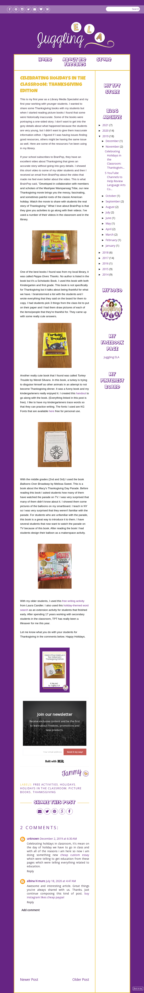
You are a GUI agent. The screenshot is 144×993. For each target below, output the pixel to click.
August (110, 207)
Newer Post (29, 979)
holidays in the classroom (43, 788)
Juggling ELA (111, 357)
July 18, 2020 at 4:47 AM (61, 881)
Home (45, 60)
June (109, 218)
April (109, 229)
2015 (105, 269)
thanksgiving (44, 792)
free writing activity (72, 600)
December (113, 141)
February (112, 240)
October (111, 196)
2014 (105, 274)
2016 (105, 263)
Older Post (80, 979)
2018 (105, 252)
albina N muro (36, 881)
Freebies (75, 64)
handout (81, 393)
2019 (105, 136)
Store (104, 60)
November (113, 146)
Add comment (31, 910)
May (109, 223)
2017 (105, 258)
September (113, 201)
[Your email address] (43, 752)
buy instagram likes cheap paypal (58, 895)
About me (74, 60)
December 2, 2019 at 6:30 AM (58, 839)
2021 (105, 125)
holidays (67, 784)
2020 (105, 130)
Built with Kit (54, 761)
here (51, 411)
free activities (45, 784)
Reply (30, 871)
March (110, 234)
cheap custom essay (74, 855)
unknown (33, 839)
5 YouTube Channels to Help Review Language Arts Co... (115, 181)
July (108, 212)
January (111, 245)
